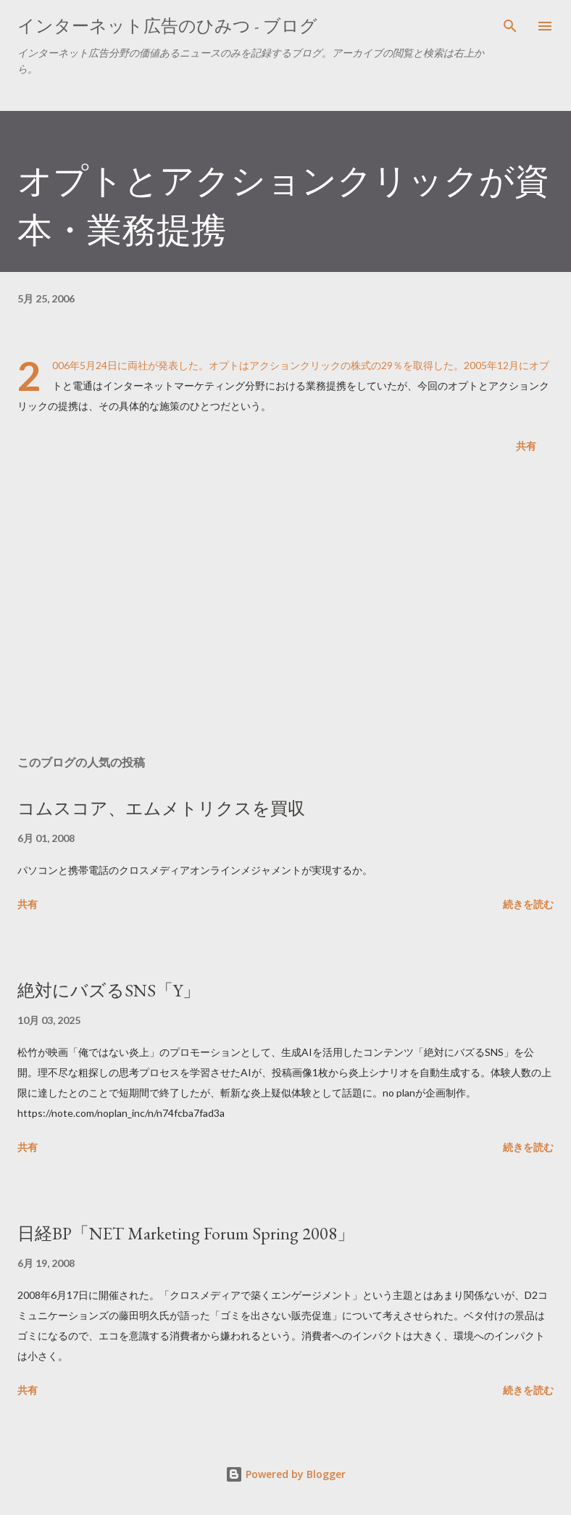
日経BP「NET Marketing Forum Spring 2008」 (185, 1233)
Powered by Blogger (285, 1474)
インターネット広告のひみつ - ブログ (167, 26)
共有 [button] (526, 445)
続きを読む (528, 904)
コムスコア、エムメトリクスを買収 (161, 808)
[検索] (510, 26)
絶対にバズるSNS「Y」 (108, 990)
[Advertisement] (285, 607)
